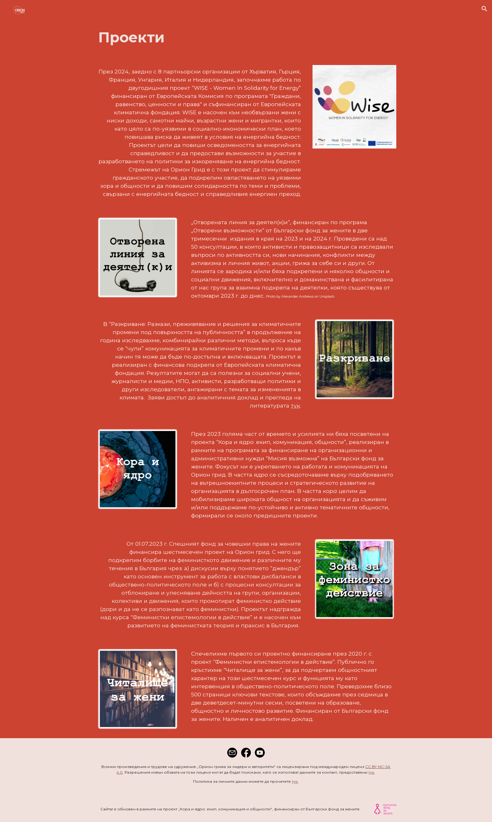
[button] (484, 8)
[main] (246, 37)
